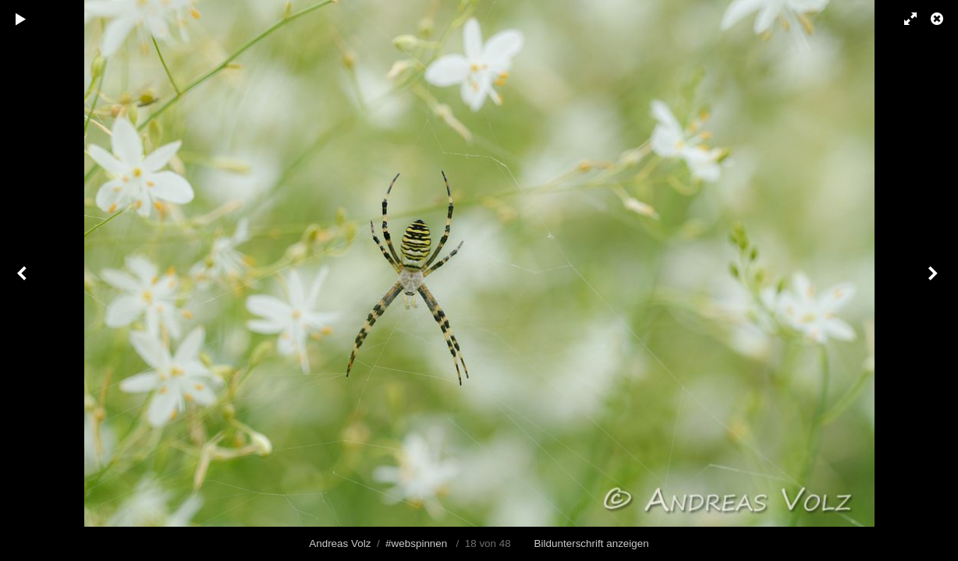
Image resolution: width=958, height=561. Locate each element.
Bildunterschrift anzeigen (591, 543)
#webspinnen (416, 543)
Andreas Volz (340, 543)
